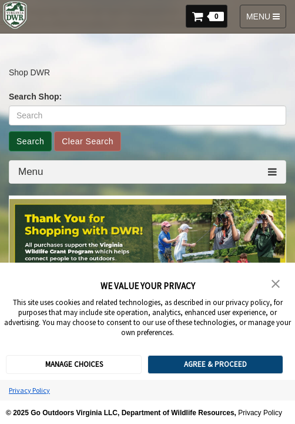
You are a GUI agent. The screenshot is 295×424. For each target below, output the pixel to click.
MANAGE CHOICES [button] (74, 364)
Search (30, 141)
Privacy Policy (29, 390)
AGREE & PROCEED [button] (215, 364)
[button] (209, 15)
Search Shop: (35, 96)
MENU (264, 19)
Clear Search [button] (87, 141)
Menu (30, 171)
